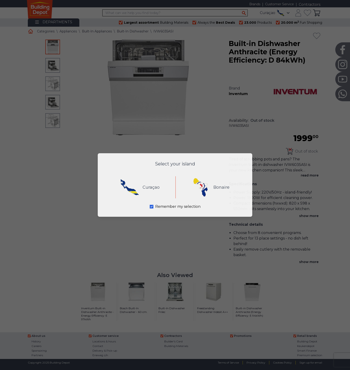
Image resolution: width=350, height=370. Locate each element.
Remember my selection (178, 206)
